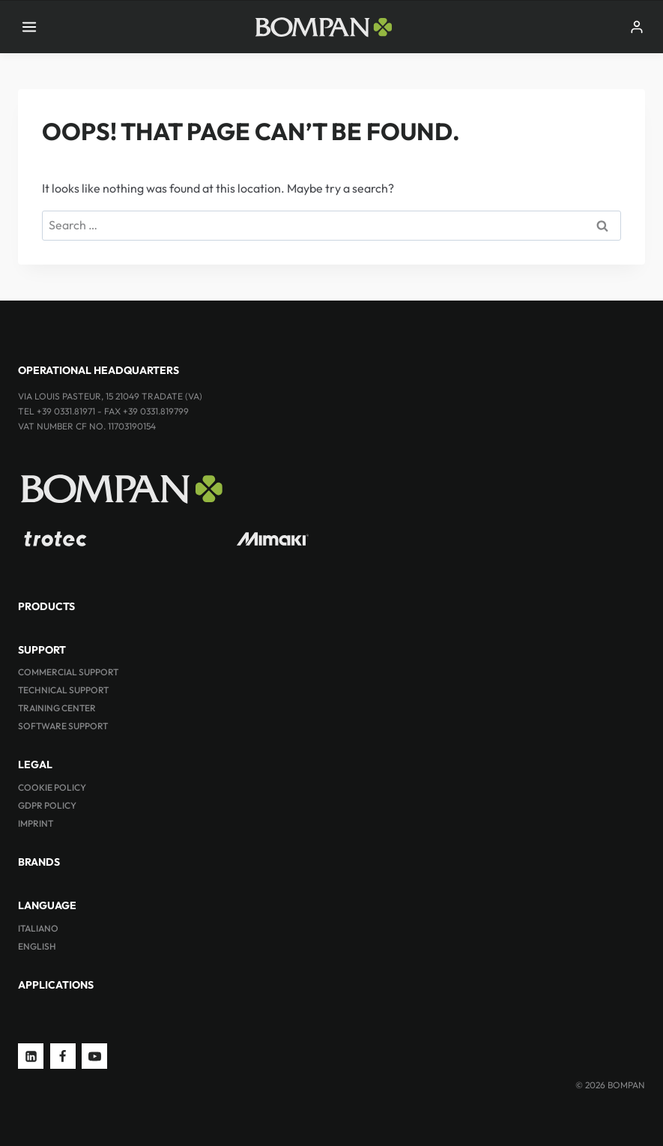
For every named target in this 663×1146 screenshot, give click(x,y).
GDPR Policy (47, 805)
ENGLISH (37, 946)
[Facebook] (63, 1056)
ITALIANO (38, 928)
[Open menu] (29, 26)
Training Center (57, 708)
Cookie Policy (52, 787)
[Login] (636, 27)
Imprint (35, 823)
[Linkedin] (30, 1056)
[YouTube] (94, 1056)
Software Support (63, 726)
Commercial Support (68, 672)
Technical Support (63, 690)
